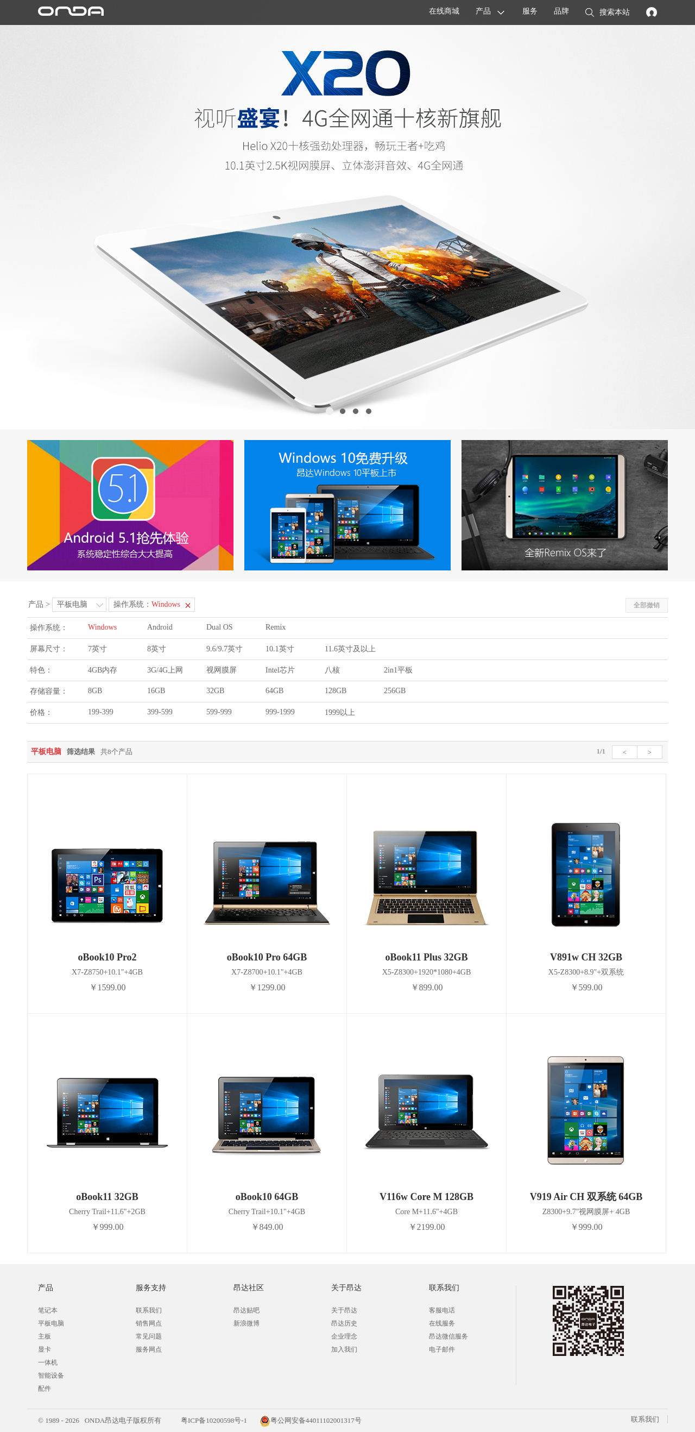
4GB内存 (102, 670)
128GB (335, 691)
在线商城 (444, 11)
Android (160, 627)
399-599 (160, 712)
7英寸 (97, 649)
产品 (483, 11)
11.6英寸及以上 (350, 649)
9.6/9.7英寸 (224, 649)
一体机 (48, 1362)
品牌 (561, 11)
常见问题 (149, 1336)
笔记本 (48, 1310)
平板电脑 (72, 604)
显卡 (44, 1349)
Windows (102, 627)
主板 (44, 1336)
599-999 (219, 712)
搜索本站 (607, 13)
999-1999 (280, 712)
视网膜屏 (221, 670)
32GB (215, 691)
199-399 (100, 712)
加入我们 (344, 1349)
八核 (332, 670)
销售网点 (149, 1323)
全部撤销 (647, 605)
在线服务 (442, 1323)
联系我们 (149, 1310)
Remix (276, 627)
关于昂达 (344, 1310)
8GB (95, 691)
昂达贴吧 (246, 1310)
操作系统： (146, 604)
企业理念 (344, 1336)
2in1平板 (398, 670)
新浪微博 (246, 1323)
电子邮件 (442, 1349)
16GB (156, 691)
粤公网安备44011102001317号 (311, 1420)
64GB (274, 691)
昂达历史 (344, 1323)
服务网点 (149, 1349)
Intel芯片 (280, 670)
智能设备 (51, 1375)
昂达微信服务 (448, 1336)
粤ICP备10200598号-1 (213, 1420)
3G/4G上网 (165, 670)
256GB (395, 691)
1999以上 (340, 712)
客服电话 (442, 1310)
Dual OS (219, 627)
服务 (530, 11)
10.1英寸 (280, 649)
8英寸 (156, 649)
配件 (44, 1388)
